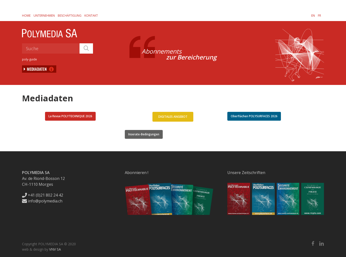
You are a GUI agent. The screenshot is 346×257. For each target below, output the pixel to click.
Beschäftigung (69, 15)
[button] (70, 116)
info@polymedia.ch (42, 201)
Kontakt (91, 15)
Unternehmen (44, 15)
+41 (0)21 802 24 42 (42, 195)
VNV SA (55, 249)
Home (26, 15)
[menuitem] (313, 15)
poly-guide (29, 59)
